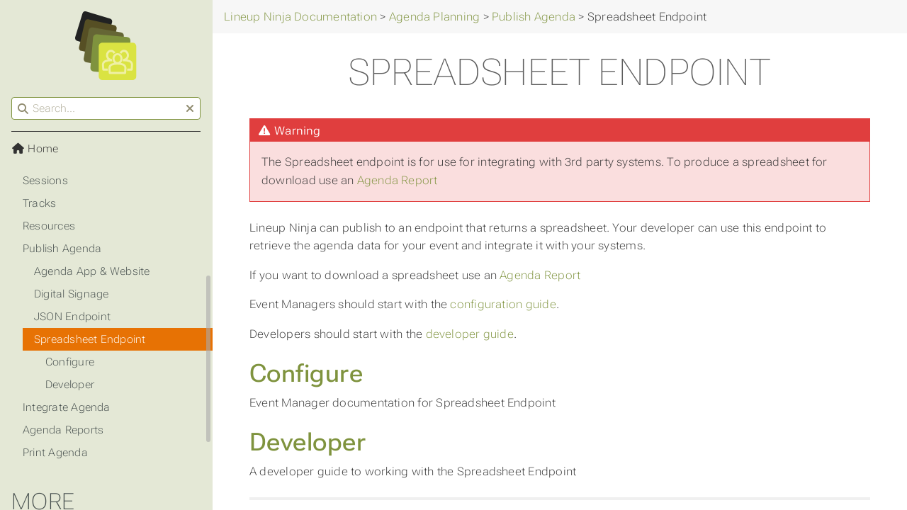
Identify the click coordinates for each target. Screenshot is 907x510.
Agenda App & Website (92, 271)
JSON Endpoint (72, 316)
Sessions (45, 180)
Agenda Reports (63, 430)
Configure (306, 373)
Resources (49, 226)
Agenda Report (397, 180)
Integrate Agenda (67, 407)
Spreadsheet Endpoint (90, 339)
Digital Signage (71, 294)
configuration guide (503, 304)
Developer (307, 442)
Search (12, 97)
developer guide (470, 334)
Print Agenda (55, 452)
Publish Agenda (62, 248)
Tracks (39, 203)
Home (34, 148)
